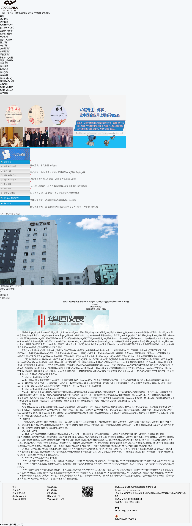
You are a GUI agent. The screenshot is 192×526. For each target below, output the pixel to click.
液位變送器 (52, 490)
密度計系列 (5, 48)
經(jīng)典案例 (6, 60)
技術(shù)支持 (6, 57)
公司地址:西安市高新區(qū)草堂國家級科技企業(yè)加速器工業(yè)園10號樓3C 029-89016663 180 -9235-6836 (150, 496)
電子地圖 (4, 93)
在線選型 (4, 84)
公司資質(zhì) (18, 493)
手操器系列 (5, 54)
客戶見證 (4, 63)
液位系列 (4, 45)
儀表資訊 (4, 72)
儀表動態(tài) (6, 78)
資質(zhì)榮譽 (6, 31)
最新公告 (4, 37)
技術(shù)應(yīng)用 (56, 499)
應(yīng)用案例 (19, 499)
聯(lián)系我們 (6, 87)
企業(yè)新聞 (6, 34)
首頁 (2, 16)
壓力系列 (4, 42)
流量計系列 (5, 51)
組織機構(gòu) (6, 24)
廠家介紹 (4, 21)
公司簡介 (16, 490)
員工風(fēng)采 (7, 28)
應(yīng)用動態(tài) (11, 198)
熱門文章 (7, 203)
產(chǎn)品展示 (7, 40)
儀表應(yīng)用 (7, 81)
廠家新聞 (4, 75)
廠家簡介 (4, 19)
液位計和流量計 (96, 307)
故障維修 (4, 69)
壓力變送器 (52, 487)
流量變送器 (52, 493)
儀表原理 (4, 66)
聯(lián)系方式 (6, 90)
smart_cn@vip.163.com (126, 511)
